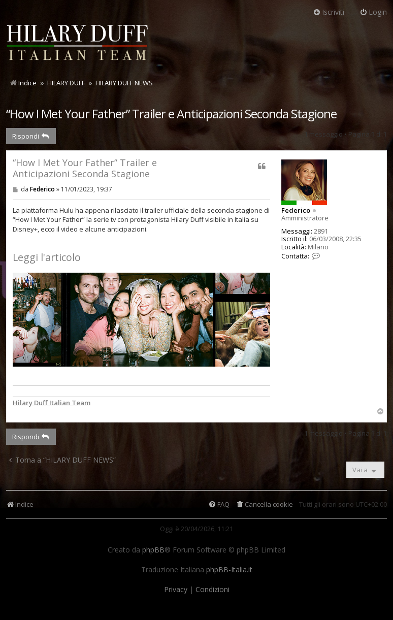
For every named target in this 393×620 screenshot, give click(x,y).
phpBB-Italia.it (229, 569)
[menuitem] (264, 504)
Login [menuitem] (373, 12)
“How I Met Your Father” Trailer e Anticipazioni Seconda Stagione (171, 113)
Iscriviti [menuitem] (328, 12)
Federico (295, 210)
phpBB (153, 549)
